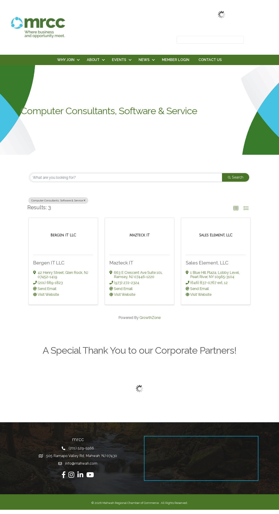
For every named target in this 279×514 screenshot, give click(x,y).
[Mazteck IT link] (139, 235)
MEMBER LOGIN (175, 60)
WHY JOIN (65, 60)
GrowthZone (150, 318)
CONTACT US (210, 60)
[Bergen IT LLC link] (63, 235)
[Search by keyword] (126, 177)
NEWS (144, 60)
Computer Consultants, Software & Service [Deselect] (58, 200)
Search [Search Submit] (235, 177)
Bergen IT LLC (48, 263)
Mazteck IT (121, 263)
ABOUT (93, 60)
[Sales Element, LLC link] (215, 235)
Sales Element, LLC (207, 263)
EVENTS (119, 60)
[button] (235, 208)
